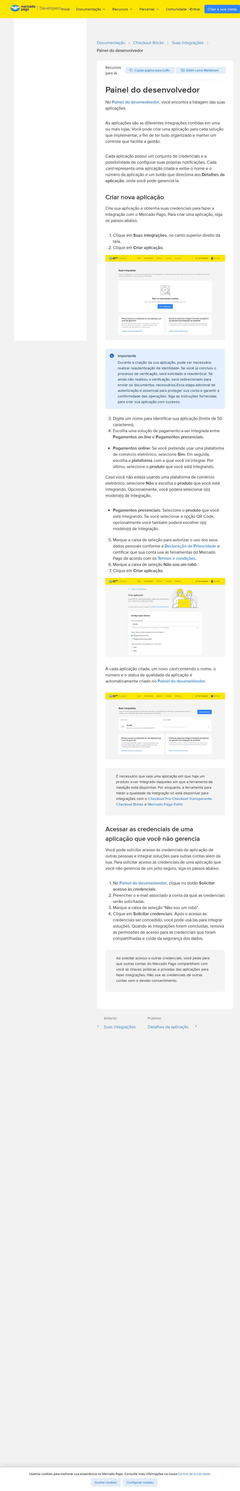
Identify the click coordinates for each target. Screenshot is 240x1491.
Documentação (111, 43)
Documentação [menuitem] (91, 9)
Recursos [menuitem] (122, 9)
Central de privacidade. (194, 1473)
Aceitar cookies (106, 1482)
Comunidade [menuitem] (179, 9)
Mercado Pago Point (165, 804)
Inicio (65, 9)
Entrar (195, 9)
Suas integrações (188, 43)
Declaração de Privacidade (190, 546)
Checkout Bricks (148, 43)
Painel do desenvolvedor (135, 102)
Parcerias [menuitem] (149, 9)
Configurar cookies (140, 1482)
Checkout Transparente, (192, 798)
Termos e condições (177, 558)
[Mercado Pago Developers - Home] (36, 9)
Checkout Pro (159, 798)
